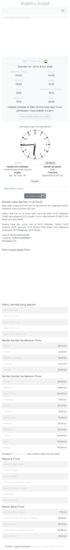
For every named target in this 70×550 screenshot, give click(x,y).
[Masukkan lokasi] (35, 188)
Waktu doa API (57, 546)
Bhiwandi (7, 423)
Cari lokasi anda (35, 195)
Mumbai (7, 429)
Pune (27, 17)
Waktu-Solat (35, 3)
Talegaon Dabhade (12, 358)
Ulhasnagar (8, 399)
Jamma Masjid (10, 536)
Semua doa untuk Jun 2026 (35, 116)
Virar (5, 441)
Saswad (7, 346)
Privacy (35, 546)
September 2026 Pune (14, 334)
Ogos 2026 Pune (11, 328)
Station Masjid (10, 476)
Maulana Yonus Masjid (14, 512)
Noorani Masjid (10, 500)
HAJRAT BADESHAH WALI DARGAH (20, 518)
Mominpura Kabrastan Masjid (17, 482)
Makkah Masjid (10, 470)
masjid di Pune (20, 454)
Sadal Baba (8, 494)
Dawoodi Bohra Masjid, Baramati (18, 530)
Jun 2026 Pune (10, 316)
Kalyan (6, 405)
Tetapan (35, 181)
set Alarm (50, 163)
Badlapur (8, 388)
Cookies (44, 546)
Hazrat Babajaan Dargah (15, 488)
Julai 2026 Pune (11, 322)
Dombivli (7, 411)
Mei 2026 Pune (10, 310)
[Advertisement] (35, 38)
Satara (6, 382)
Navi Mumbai (9, 394)
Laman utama (9, 17)
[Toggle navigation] (62, 10)
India (20, 17)
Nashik (6, 447)
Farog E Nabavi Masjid (13, 464)
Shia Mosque (9, 524)
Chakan (7, 352)
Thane (6, 435)
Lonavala (7, 364)
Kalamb (7, 370)
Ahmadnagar (9, 417)
